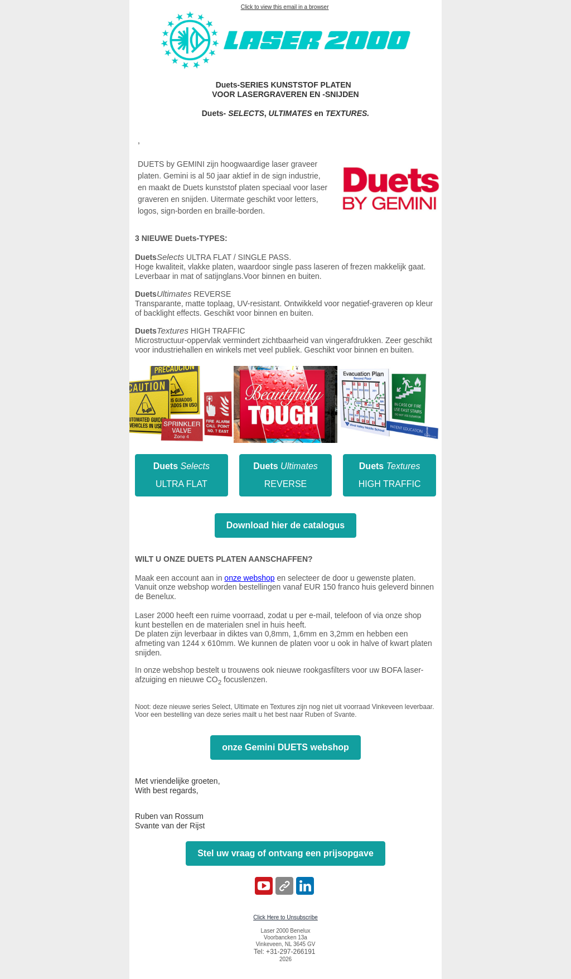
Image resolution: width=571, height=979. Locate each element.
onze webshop (249, 577)
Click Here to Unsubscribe (285, 917)
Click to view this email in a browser (285, 7)
